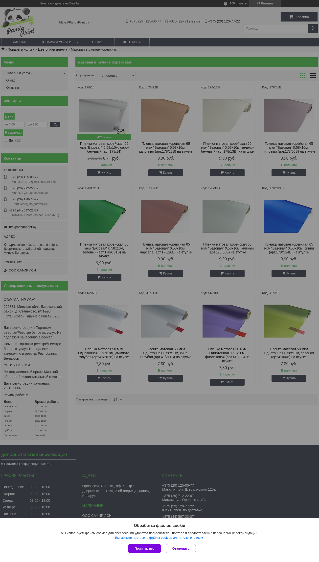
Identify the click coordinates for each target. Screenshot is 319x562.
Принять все (145, 548)
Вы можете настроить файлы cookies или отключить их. (158, 538)
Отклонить (180, 548)
